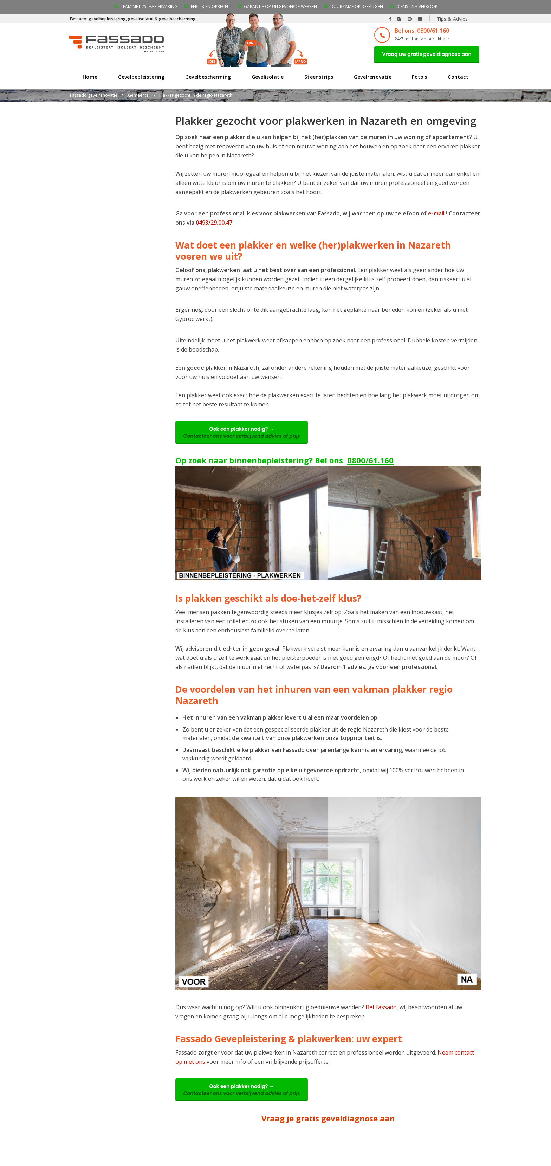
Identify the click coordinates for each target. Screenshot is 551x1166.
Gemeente (138, 97)
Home (90, 78)
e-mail (436, 215)
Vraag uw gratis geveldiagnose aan (424, 55)
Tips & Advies (452, 18)
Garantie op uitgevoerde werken (280, 6)
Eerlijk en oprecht (211, 6)
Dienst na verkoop (416, 6)
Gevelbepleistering (141, 78)
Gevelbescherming (208, 78)
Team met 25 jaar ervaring (149, 6)
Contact (458, 78)
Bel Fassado (381, 1011)
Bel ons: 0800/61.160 (416, 30)
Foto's (419, 78)
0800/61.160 (370, 464)
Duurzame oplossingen (356, 6)
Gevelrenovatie (372, 78)
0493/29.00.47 (214, 224)
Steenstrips (318, 78)
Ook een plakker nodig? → (244, 435)
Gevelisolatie (268, 78)
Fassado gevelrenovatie (93, 97)
